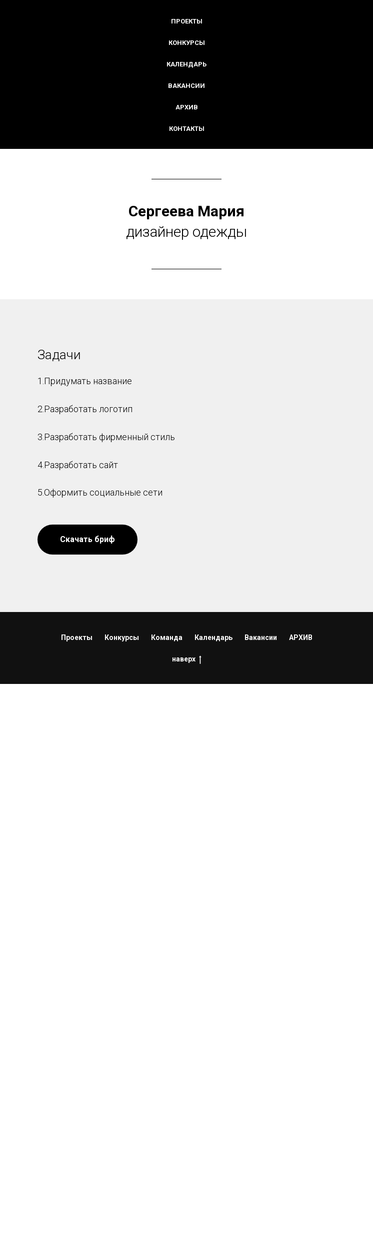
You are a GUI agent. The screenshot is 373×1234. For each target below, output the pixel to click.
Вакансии (186, 85)
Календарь (186, 64)
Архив (187, 107)
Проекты (186, 21)
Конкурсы (186, 42)
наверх (187, 659)
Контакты (186, 128)
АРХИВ (300, 637)
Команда (166, 637)
